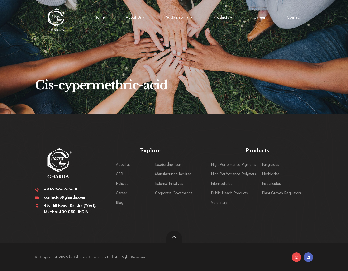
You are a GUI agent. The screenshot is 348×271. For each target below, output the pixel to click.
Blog (119, 202)
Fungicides (270, 164)
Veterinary (219, 202)
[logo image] (56, 20)
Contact (294, 17)
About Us (133, 17)
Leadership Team (168, 164)
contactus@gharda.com (64, 197)
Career (259, 17)
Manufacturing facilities (173, 174)
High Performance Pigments (233, 164)
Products (221, 17)
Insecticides (271, 183)
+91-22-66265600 (61, 189)
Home (100, 17)
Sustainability (177, 17)
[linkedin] (308, 257)
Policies (122, 183)
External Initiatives (169, 183)
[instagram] (296, 257)
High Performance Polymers (233, 174)
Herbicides (271, 174)
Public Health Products (229, 193)
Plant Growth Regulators (281, 193)
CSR (119, 174)
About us (123, 164)
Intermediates (221, 183)
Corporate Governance (174, 193)
